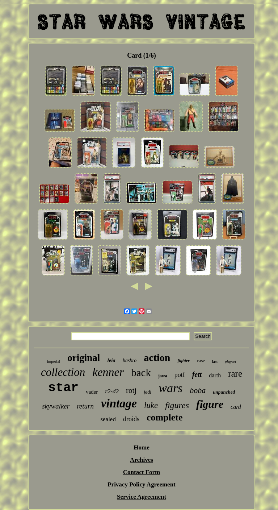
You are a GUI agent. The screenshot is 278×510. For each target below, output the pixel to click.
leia (111, 360)
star (63, 388)
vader (92, 392)
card (236, 407)
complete (165, 417)
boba (198, 390)
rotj (131, 390)
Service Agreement (141, 496)
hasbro (129, 360)
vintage (119, 403)
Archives (141, 459)
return (85, 406)
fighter (183, 360)
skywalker (56, 406)
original (83, 357)
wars (170, 388)
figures (177, 405)
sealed (107, 419)
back (141, 372)
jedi (147, 392)
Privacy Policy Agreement (142, 484)
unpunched (224, 392)
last (215, 362)
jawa (162, 375)
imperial (53, 361)
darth (215, 375)
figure (209, 404)
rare (235, 373)
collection (63, 372)
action (157, 357)
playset (230, 361)
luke (151, 405)
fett (197, 374)
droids (131, 419)
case (201, 360)
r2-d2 (112, 391)
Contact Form (141, 472)
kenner (108, 371)
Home (141, 447)
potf (179, 374)
